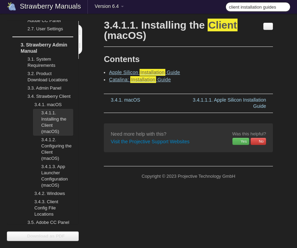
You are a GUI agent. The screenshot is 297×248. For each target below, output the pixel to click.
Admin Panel (40, 88)
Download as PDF (43, 236)
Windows (45, 193)
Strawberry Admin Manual (39, 47)
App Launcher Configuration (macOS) (50, 175)
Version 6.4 (109, 6)
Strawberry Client (44, 96)
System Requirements (37, 61)
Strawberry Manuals (50, 6)
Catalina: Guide (140, 79)
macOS (44, 105)
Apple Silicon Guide (144, 72)
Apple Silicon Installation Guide (229, 103)
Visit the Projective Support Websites (150, 141)
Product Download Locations (48, 76)
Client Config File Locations (46, 208)
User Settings (41, 29)
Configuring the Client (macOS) (56, 149)
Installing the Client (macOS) (49, 121)
